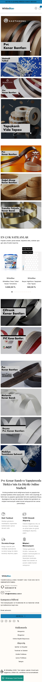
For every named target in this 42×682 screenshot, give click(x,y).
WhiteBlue (10, 278)
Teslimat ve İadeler (21, 650)
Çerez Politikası (21, 658)
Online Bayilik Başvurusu (21, 639)
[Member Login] (36, 8)
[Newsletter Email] (21, 610)
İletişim (21, 661)
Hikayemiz (21, 631)
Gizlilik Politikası (21, 654)
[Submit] (21, 616)
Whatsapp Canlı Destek (12, 678)
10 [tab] (30, 291)
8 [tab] (26, 291)
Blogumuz (21, 635)
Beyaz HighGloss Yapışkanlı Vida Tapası (31, 283)
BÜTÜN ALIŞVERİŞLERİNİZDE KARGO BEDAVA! (21, 2)
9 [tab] (28, 291)
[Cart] (39, 8)
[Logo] (8, 8)
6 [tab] (22, 291)
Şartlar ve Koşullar (21, 647)
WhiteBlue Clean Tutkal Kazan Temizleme (10, 283)
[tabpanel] (10, 268)
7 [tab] (24, 291)
